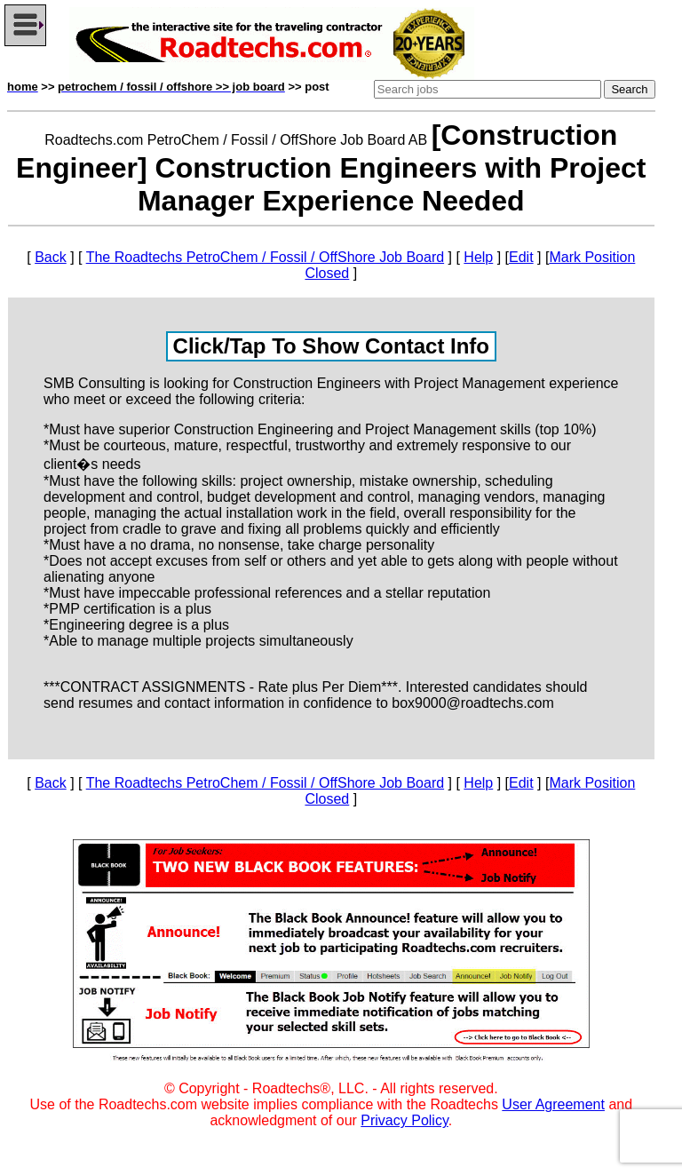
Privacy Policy (404, 1120)
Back (51, 257)
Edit (521, 257)
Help (478, 257)
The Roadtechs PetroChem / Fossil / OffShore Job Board (265, 257)
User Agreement (553, 1104)
